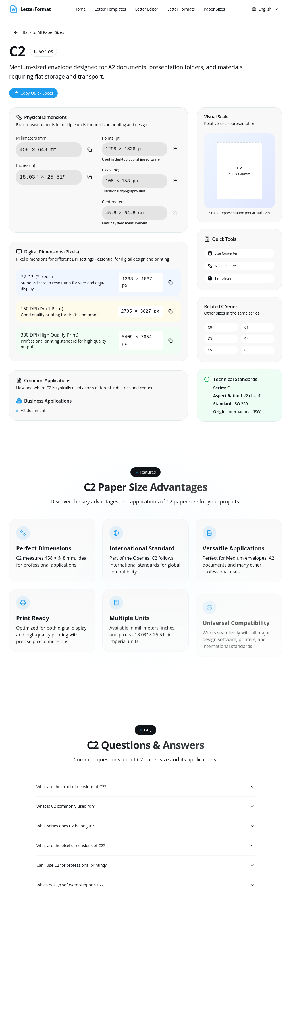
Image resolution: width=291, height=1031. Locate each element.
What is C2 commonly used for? (145, 806)
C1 (246, 327)
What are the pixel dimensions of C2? (145, 847)
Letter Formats (181, 9)
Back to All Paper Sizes (39, 32)
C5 (210, 350)
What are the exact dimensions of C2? (145, 787)
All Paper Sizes (222, 265)
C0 (210, 327)
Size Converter (223, 253)
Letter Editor (146, 9)
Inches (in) (25, 165)
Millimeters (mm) (32, 138)
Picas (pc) (110, 170)
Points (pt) (111, 138)
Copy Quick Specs (33, 93)
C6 (246, 350)
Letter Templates (110, 9)
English (265, 9)
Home (80, 9)
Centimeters (113, 201)
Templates (219, 278)
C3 (210, 338)
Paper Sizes (214, 9)
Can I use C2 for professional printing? (145, 867)
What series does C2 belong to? (145, 827)
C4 (246, 338)
